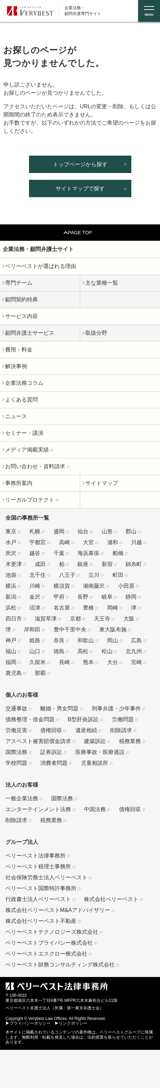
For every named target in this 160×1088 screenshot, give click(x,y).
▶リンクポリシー (71, 1023)
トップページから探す (80, 164)
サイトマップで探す (80, 188)
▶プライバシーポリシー (27, 1023)
